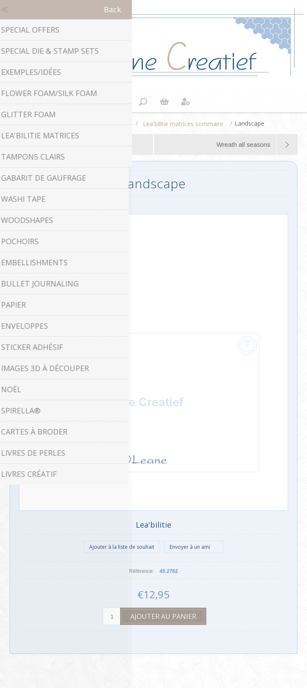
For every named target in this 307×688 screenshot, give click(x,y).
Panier (164, 101)
